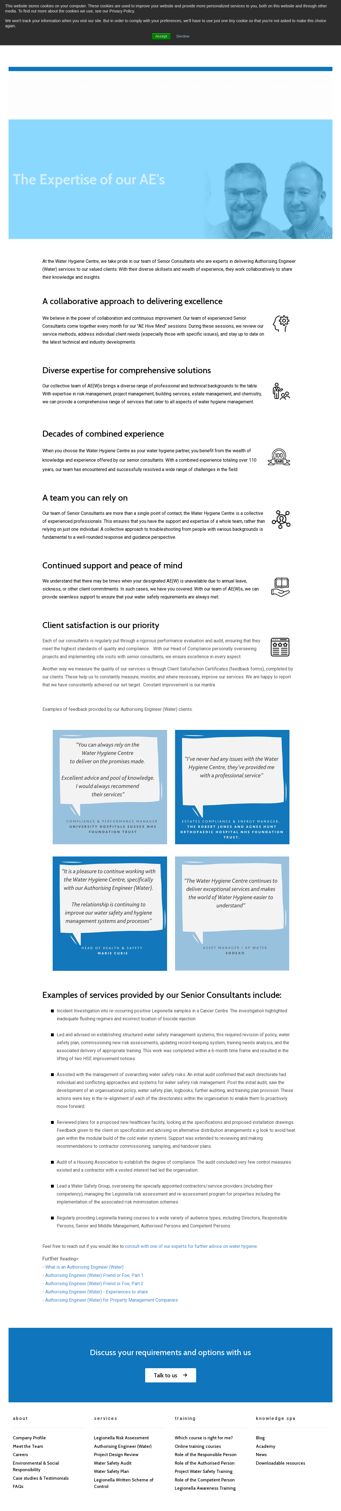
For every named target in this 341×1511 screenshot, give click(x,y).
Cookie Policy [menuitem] (66, 1467)
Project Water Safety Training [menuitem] (204, 1412)
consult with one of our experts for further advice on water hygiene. (191, 1187)
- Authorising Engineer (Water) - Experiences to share (95, 1232)
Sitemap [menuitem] (128, 1467)
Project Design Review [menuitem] (116, 1395)
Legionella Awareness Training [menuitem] (205, 1429)
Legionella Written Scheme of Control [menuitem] (124, 1425)
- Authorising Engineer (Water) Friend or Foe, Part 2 (92, 1224)
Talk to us (165, 1316)
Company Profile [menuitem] (29, 1378)
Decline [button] (183, 36)
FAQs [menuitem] (18, 1428)
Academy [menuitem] (265, 1387)
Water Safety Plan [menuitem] (112, 1412)
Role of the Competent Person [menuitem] (206, 1421)
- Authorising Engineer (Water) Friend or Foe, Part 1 (92, 1216)
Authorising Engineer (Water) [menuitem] (123, 1387)
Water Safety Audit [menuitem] (113, 1404)
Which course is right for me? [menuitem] (204, 1378)
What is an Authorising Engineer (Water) (84, 1208)
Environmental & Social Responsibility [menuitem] (36, 1407)
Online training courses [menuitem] (198, 1387)
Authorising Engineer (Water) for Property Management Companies (111, 1241)
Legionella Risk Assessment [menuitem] (122, 1378)
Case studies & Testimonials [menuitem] (41, 1419)
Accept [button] (161, 36)
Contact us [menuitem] (100, 1467)
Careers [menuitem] (20, 1395)
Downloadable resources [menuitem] (281, 1404)
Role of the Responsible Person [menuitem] (207, 1395)
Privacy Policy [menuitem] (29, 1467)
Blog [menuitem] (260, 1378)
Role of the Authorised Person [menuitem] (206, 1404)
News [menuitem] (261, 1395)
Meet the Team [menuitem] (28, 1387)
